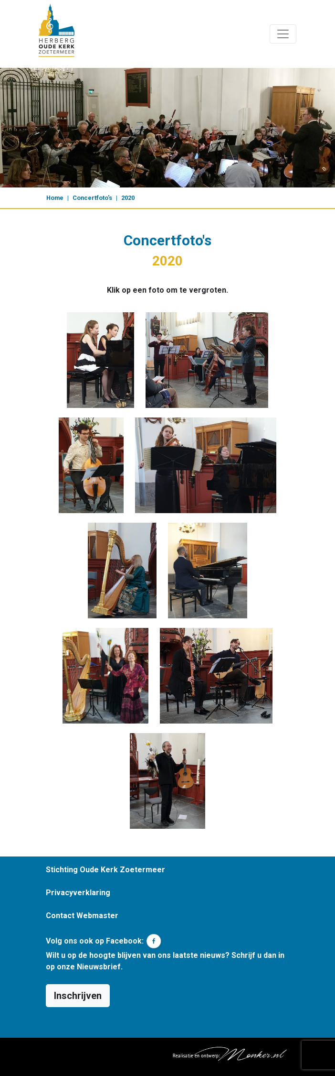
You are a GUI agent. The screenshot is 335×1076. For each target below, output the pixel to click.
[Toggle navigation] (283, 34)
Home (54, 197)
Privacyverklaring (78, 892)
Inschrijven (78, 995)
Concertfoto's (92, 197)
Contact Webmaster (82, 915)
